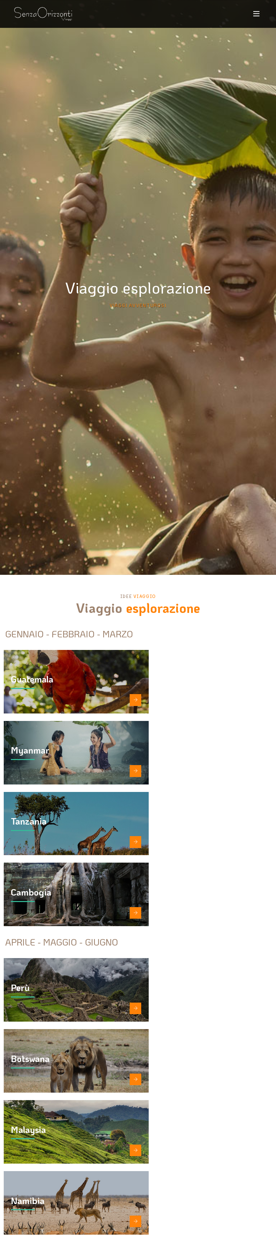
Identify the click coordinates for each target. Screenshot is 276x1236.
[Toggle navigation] (256, 14)
